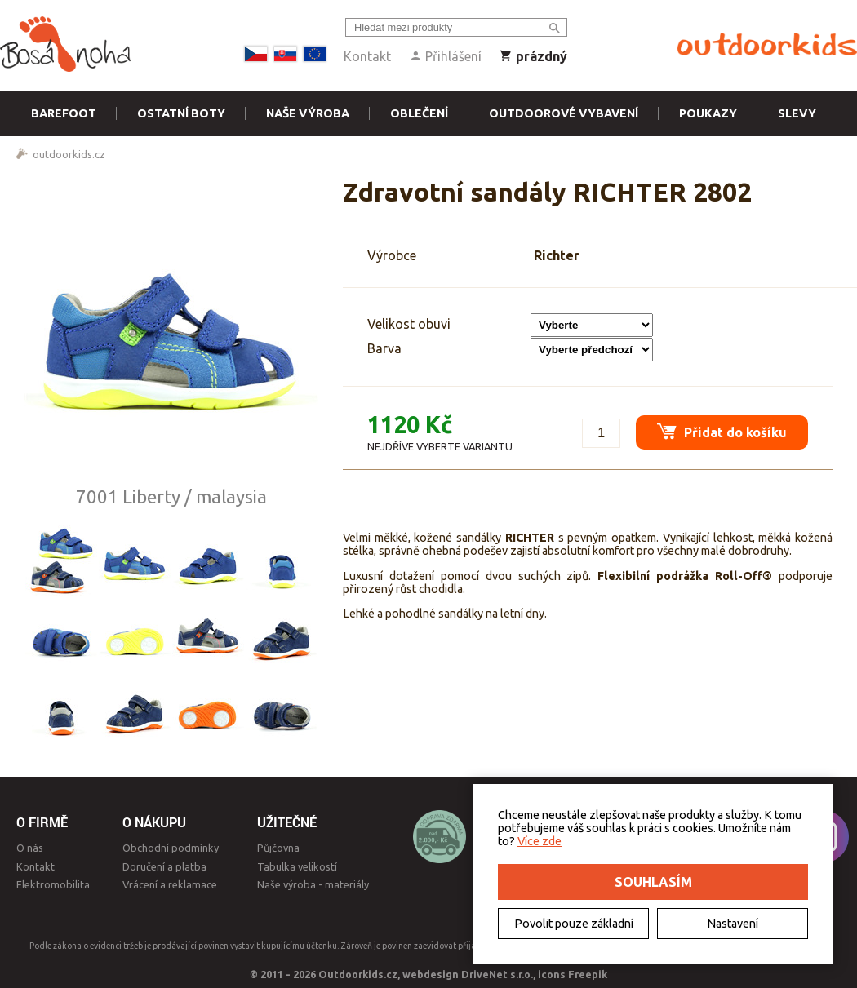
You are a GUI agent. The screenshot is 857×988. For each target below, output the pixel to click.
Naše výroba (307, 113)
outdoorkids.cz (69, 154)
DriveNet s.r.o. (497, 974)
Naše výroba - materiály (313, 884)
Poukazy (708, 113)
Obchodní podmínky (170, 847)
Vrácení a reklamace (169, 884)
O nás (29, 847)
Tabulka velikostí (297, 866)
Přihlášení (445, 56)
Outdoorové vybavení (563, 113)
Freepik (587, 974)
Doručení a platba (164, 866)
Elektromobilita (53, 884)
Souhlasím (653, 882)
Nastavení (732, 923)
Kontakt (367, 56)
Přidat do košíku (719, 428)
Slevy (797, 113)
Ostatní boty (181, 113)
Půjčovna (278, 847)
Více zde (539, 841)
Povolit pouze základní (573, 923)
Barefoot (63, 113)
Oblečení (419, 113)
